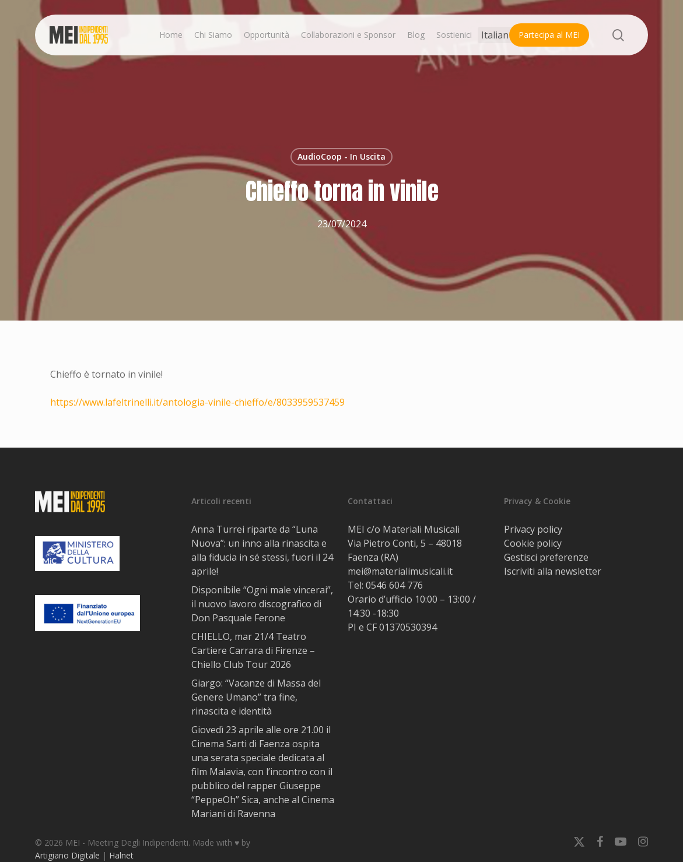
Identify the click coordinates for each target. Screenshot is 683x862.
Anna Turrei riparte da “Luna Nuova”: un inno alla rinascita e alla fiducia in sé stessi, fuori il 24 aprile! (262, 550)
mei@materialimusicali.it (400, 571)
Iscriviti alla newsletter (552, 571)
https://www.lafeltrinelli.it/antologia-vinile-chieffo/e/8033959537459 (197, 402)
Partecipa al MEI (549, 34)
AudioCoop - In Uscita (341, 156)
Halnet (121, 855)
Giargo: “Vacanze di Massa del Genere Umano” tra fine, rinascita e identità (256, 697)
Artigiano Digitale (67, 855)
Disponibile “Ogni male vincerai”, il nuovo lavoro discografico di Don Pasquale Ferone (262, 603)
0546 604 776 (394, 585)
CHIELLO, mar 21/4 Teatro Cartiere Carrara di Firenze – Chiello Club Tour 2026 (253, 650)
